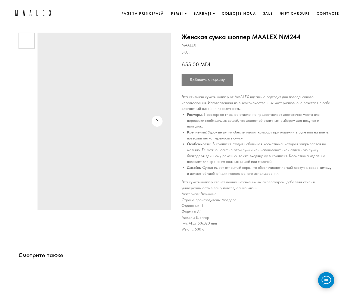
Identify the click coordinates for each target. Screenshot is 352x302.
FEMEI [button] (177, 13)
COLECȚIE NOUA (239, 13)
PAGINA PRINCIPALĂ (143, 13)
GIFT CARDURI (295, 13)
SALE (268, 13)
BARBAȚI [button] (202, 13)
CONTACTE (328, 13)
